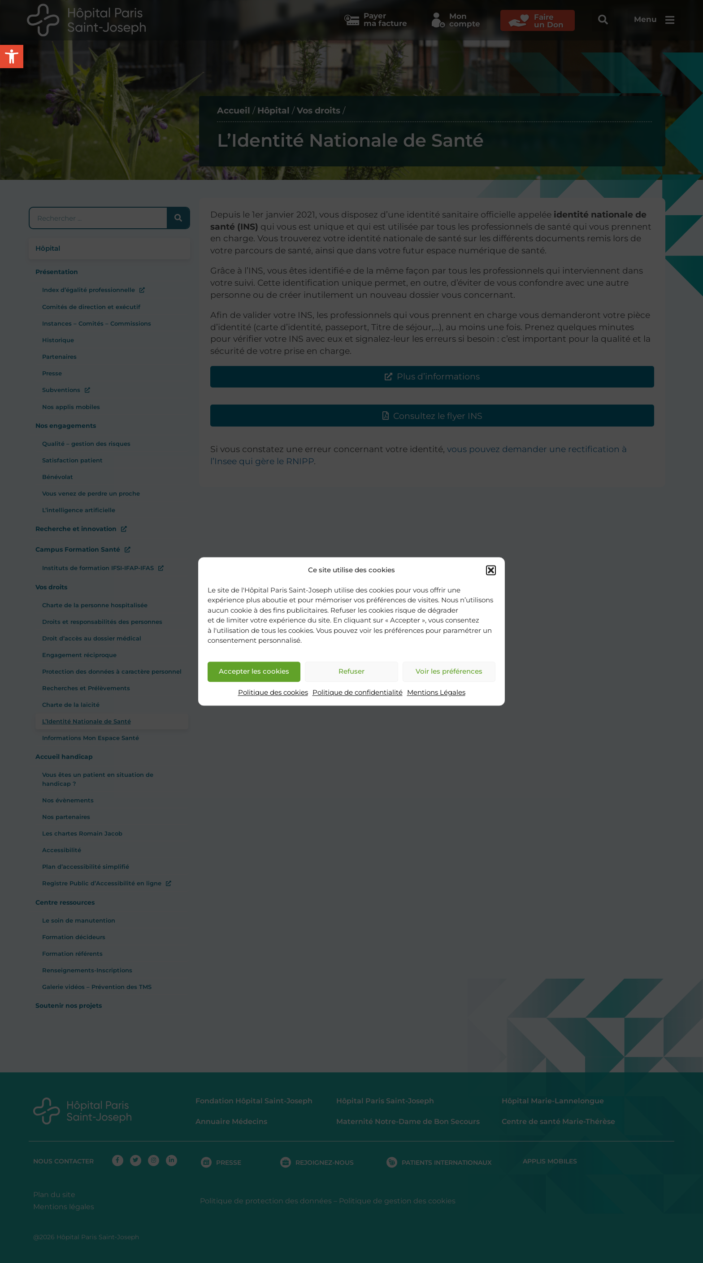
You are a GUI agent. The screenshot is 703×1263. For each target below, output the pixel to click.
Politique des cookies (273, 692)
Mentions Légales (436, 692)
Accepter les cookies (254, 671)
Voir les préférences (449, 671)
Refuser (351, 671)
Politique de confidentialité (357, 692)
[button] (490, 570)
